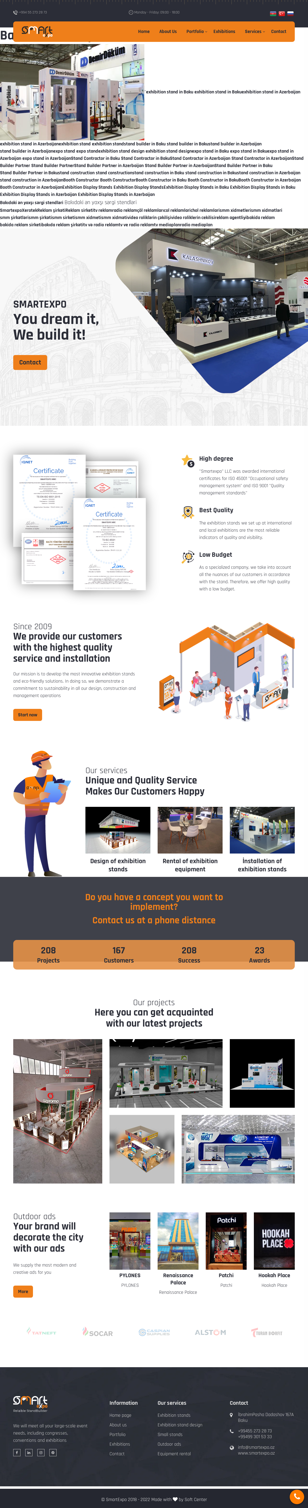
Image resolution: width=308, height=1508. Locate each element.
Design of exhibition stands (118, 865)
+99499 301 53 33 (255, 1437)
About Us (168, 31)
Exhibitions (224, 31)
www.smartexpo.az (256, 1453)
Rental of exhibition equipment (190, 865)
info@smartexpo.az (256, 1447)
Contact (278, 31)
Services (253, 31)
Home (144, 31)
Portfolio (195, 31)
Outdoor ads (169, 1444)
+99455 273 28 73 (255, 1431)
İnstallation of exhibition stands (262, 865)
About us (118, 1425)
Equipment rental (174, 1454)
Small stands (170, 1434)
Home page (120, 1415)
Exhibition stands (174, 1415)
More (23, 1291)
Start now (27, 715)
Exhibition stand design (180, 1425)
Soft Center (196, 1499)
